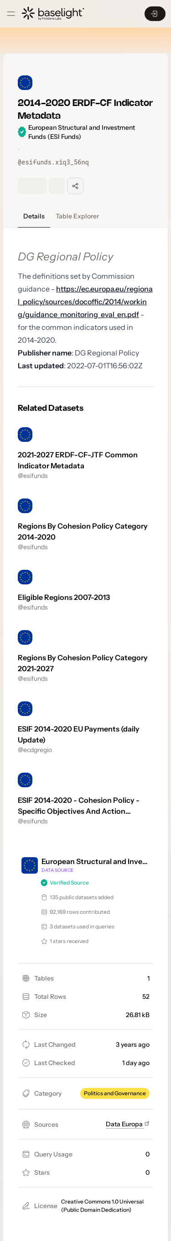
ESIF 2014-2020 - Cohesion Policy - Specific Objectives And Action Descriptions (79, 811)
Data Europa (128, 1124)
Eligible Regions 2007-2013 (64, 597)
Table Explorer (77, 216)
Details (34, 216)
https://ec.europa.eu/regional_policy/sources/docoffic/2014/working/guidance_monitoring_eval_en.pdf (85, 301)
